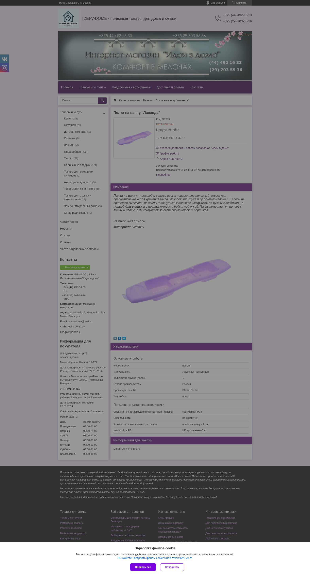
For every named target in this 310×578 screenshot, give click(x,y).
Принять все (143, 567)
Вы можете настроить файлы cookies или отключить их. (153, 558)
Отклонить (172, 567)
